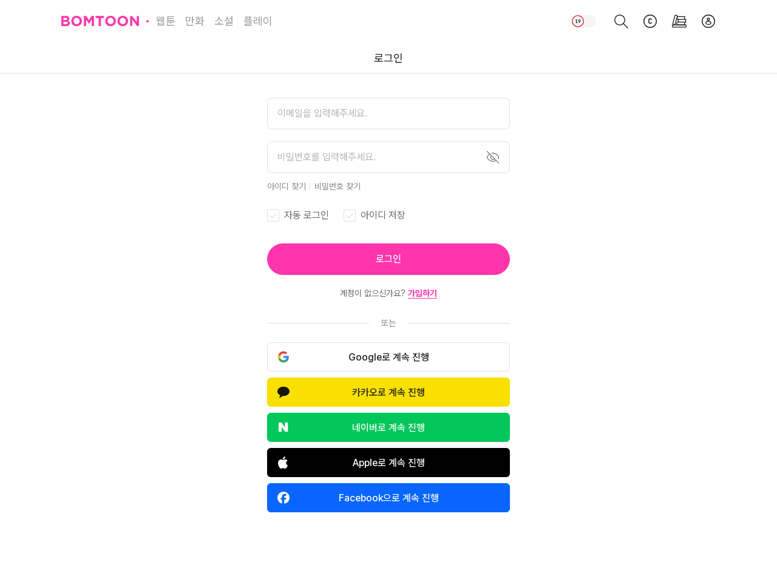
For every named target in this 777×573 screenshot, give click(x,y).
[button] (388, 259)
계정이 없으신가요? (388, 293)
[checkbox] (298, 215)
